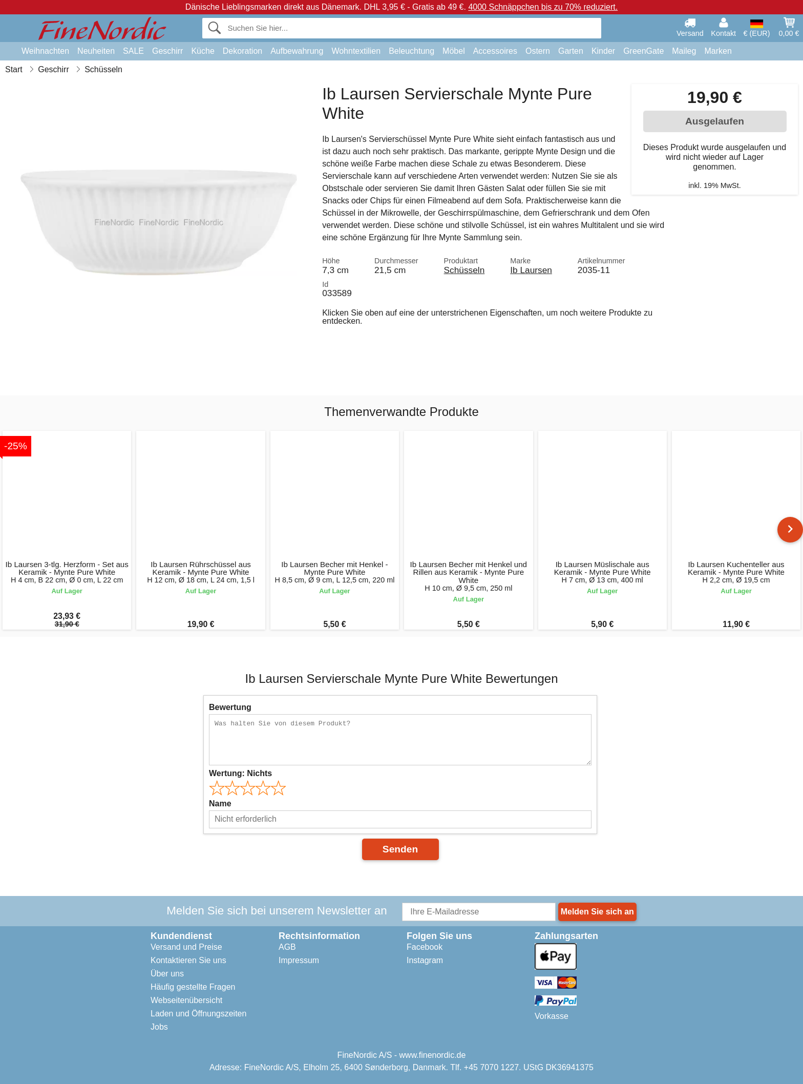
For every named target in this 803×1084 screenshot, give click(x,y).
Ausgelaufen (714, 121)
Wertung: (240, 773)
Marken (717, 51)
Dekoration (242, 51)
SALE (133, 51)
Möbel (453, 51)
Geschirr (167, 51)
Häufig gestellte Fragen (193, 987)
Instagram (425, 960)
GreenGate (643, 51)
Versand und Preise (186, 947)
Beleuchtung (411, 51)
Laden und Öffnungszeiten (198, 1013)
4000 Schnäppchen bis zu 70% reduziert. (543, 7)
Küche (202, 51)
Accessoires (495, 51)
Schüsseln (464, 270)
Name (220, 803)
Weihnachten (45, 51)
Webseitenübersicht (186, 1000)
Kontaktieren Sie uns (188, 960)
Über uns (167, 973)
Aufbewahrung (296, 51)
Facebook (424, 947)
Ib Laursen (531, 270)
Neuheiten (96, 51)
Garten (570, 51)
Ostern (537, 51)
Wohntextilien (356, 51)
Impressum (299, 960)
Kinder (603, 51)
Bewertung (230, 707)
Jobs (159, 1027)
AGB (287, 947)
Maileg (684, 51)
